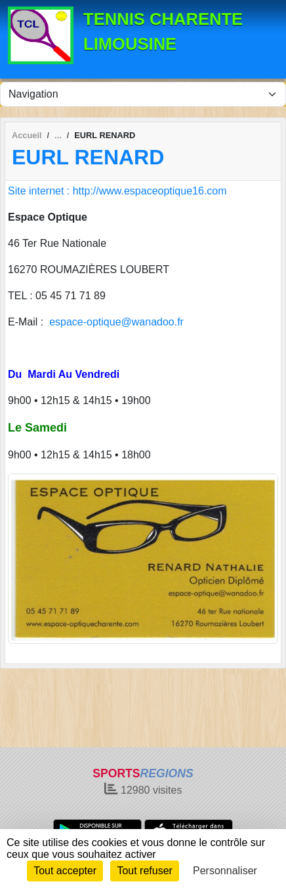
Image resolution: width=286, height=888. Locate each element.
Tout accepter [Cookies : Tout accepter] (64, 870)
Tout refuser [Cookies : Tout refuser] (144, 870)
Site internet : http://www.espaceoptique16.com (117, 190)
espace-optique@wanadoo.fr (116, 321)
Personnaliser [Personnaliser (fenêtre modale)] (225, 870)
